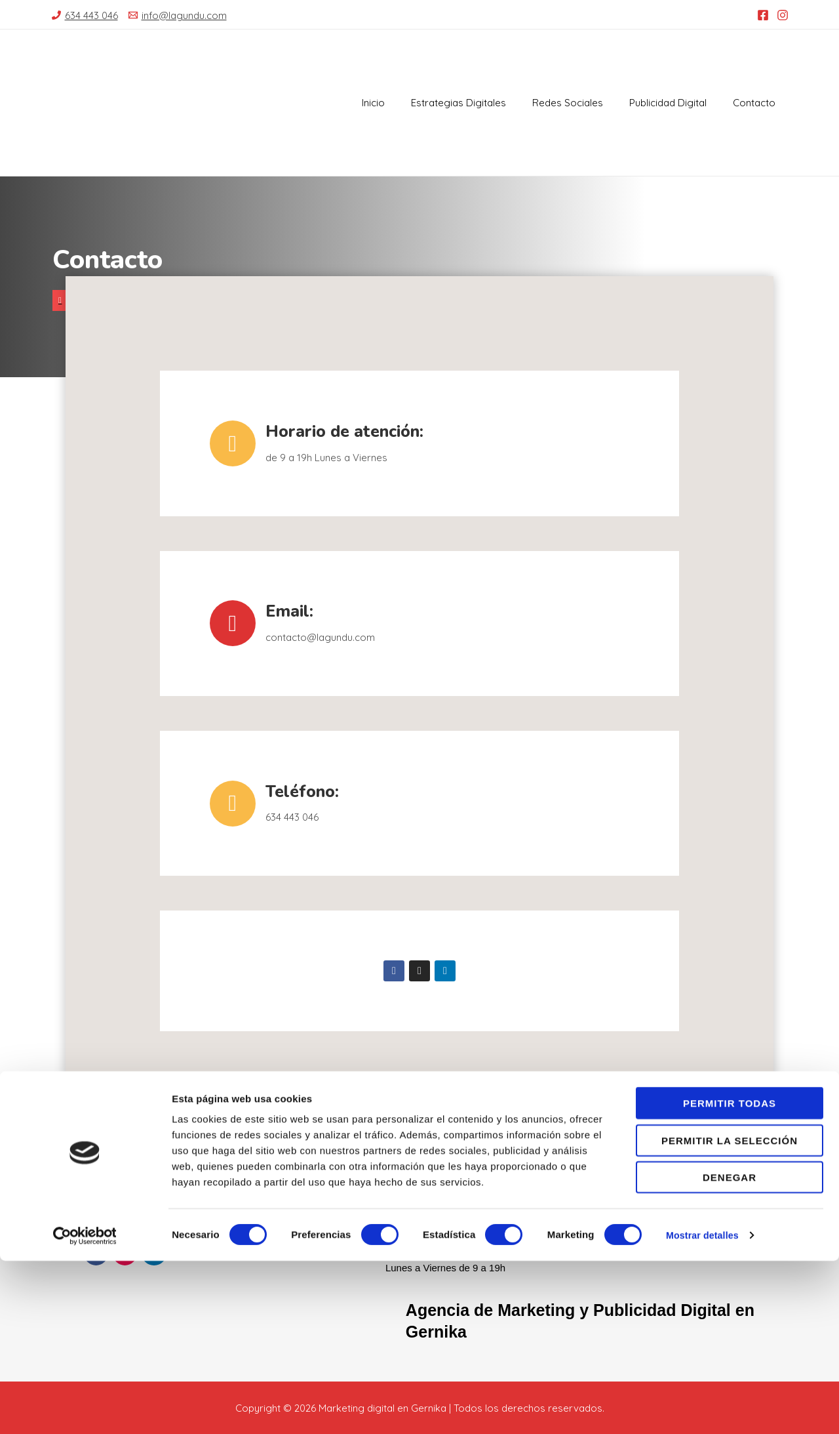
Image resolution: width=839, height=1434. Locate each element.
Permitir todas (729, 1276)
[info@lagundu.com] (177, 15)
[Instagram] (783, 15)
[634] (85, 15)
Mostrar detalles (704, 1408)
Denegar (729, 1350)
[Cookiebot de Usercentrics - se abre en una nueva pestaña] (85, 1408)
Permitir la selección (729, 1313)
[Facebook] (763, 15)
